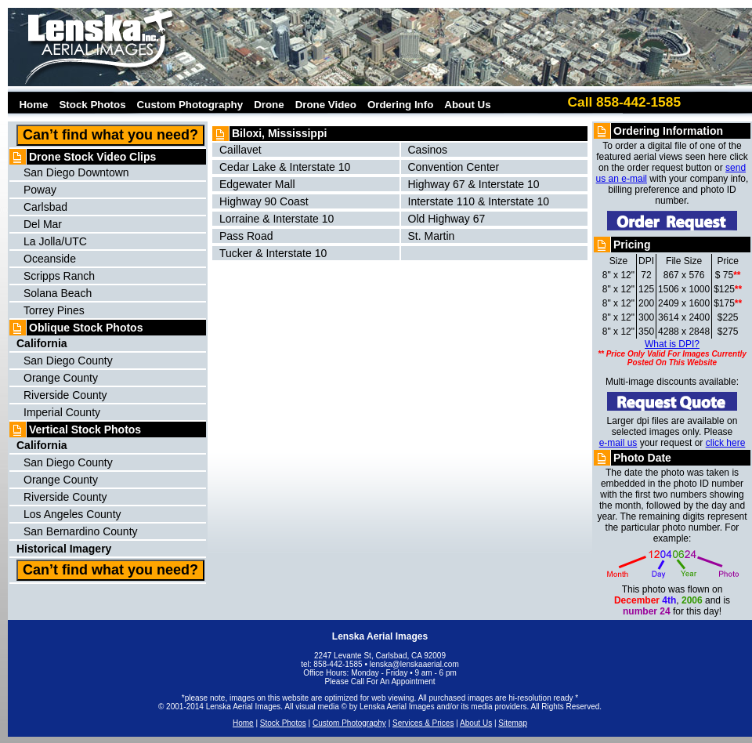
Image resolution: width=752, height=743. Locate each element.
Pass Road (246, 236)
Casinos (428, 149)
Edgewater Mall (257, 184)
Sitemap (512, 723)
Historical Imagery (63, 548)
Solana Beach (58, 293)
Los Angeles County (72, 514)
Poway (40, 189)
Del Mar (43, 224)
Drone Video (325, 105)
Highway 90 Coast (264, 201)
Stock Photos (92, 105)
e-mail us (618, 442)
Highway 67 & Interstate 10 (474, 184)
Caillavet (240, 149)
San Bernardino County (81, 531)
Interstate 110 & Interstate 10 (479, 201)
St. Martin (431, 236)
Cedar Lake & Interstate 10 (284, 167)
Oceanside (50, 258)
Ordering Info (400, 105)
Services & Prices (423, 723)
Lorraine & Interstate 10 (276, 218)
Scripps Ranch (59, 276)
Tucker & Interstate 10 (273, 253)
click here (726, 442)
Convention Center (454, 167)
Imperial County (62, 412)
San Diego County (68, 360)
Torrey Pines (54, 310)
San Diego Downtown (76, 172)
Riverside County (65, 395)
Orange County (61, 378)
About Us (467, 105)
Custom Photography (190, 105)
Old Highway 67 (447, 218)
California (41, 445)
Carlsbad (45, 207)
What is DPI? (672, 344)
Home (30, 105)
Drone (269, 105)
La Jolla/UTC (55, 241)
